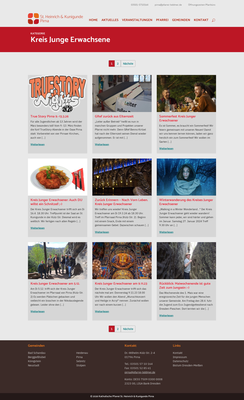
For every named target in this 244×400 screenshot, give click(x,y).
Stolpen (81, 365)
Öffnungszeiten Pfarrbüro (201, 4)
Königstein (34, 361)
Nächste (128, 63)
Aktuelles (109, 20)
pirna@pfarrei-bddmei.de (168, 4)
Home (93, 20)
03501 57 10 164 (141, 363)
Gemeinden (181, 20)
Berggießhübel (37, 357)
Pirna (79, 357)
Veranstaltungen (137, 20)
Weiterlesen (37, 144)
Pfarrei (162, 20)
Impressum (180, 357)
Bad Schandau (36, 352)
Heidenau (82, 352)
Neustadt (33, 365)
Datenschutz (180, 361)
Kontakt (201, 20)
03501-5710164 (139, 4)
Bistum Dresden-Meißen (188, 365)
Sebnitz (80, 361)
